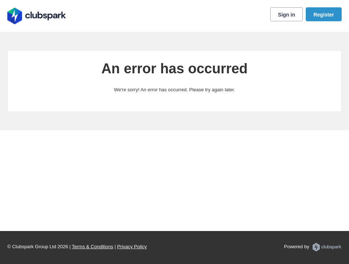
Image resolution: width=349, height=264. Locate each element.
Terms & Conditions (92, 246)
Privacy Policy (132, 246)
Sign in (286, 15)
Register (323, 15)
